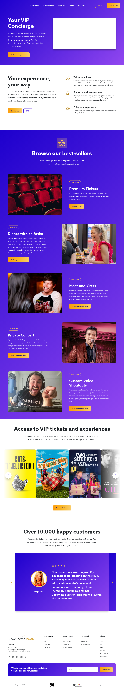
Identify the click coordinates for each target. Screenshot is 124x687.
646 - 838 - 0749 (12, 647)
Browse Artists (85, 644)
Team (101, 644)
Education (47, 647)
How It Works (67, 641)
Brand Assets (104, 656)
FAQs (101, 641)
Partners (102, 650)
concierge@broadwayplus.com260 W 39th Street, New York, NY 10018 (19, 650)
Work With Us (104, 653)
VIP (45, 641)
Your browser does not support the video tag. (84, 33)
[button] (35, 5)
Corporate (47, 644)
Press (101, 647)
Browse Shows (67, 644)
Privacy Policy (101, 685)
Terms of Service (111, 685)
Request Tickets (67, 647)
